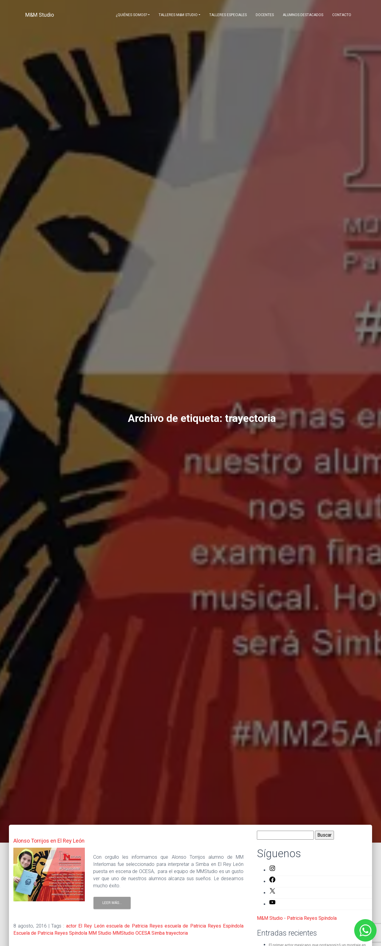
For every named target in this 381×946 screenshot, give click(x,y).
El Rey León (91, 926)
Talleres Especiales (228, 15)
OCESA (142, 933)
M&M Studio (39, 15)
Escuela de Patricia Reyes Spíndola (50, 933)
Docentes (265, 15)
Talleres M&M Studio (178, 15)
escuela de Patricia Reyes (134, 926)
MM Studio (99, 933)
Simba (158, 933)
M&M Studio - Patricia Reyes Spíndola (297, 918)
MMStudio (123, 933)
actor (71, 926)
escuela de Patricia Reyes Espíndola (204, 926)
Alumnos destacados (303, 15)
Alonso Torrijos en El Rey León (49, 841)
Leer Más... (112, 903)
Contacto (341, 15)
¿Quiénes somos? (131, 15)
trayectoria (177, 933)
